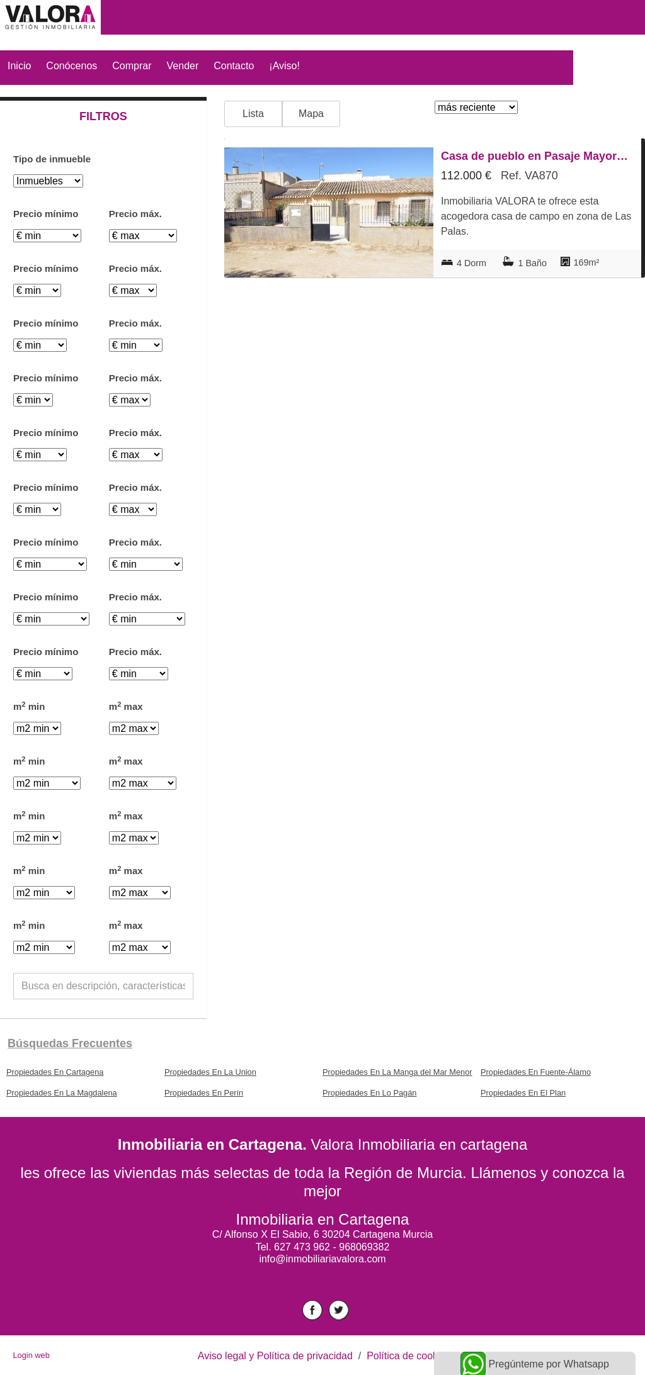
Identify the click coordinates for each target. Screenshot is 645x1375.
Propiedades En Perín (203, 1092)
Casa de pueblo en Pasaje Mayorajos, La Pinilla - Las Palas (537, 156)
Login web (31, 1355)
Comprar (131, 65)
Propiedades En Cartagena (54, 1072)
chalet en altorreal (322, 1281)
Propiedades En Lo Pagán (369, 1092)
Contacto (234, 65)
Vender (183, 65)
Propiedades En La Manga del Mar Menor (397, 1072)
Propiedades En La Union (210, 1072)
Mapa (311, 113)
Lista (253, 113)
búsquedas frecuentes (70, 1043)
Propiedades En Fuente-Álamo (536, 1072)
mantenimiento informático (322, 1270)
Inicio (19, 65)
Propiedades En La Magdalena (61, 1092)
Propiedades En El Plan (523, 1092)
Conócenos (71, 65)
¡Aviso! (284, 65)
